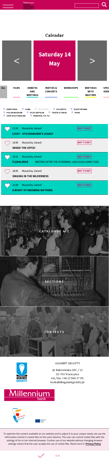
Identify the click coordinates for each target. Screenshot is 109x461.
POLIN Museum (12, 112)
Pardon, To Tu (39, 115)
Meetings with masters (91, 91)
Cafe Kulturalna (14, 115)
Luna (26, 109)
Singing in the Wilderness (30, 176)
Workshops (71, 87)
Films (16, 87)
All (3, 87)
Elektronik (78, 109)
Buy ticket (84, 128)
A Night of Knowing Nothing (32, 190)
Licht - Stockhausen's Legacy (32, 133)
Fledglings (55, 162)
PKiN (75, 112)
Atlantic (59, 109)
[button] (54, 456)
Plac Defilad (35, 112)
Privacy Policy (93, 443)
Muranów (42, 109)
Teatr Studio (57, 112)
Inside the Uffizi (23, 147)
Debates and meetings (32, 91)
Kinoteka (10, 109)
